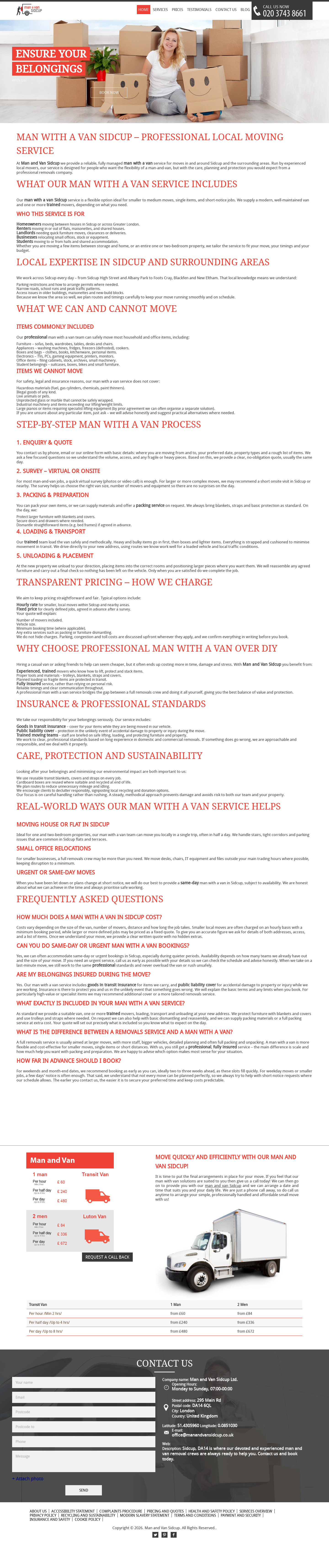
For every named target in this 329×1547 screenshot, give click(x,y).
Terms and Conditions (195, 1515)
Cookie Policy (87, 1519)
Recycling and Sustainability (88, 1515)
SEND (83, 1490)
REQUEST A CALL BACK (107, 1257)
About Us (38, 1511)
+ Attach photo (27, 1478)
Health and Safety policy (211, 1511)
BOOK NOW (109, 92)
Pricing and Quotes (165, 1511)
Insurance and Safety (50, 1519)
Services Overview (255, 1511)
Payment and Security (241, 1515)
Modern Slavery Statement (144, 1515)
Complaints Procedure (120, 1511)
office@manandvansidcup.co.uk (202, 1435)
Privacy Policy (43, 1515)
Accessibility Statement (73, 1511)
